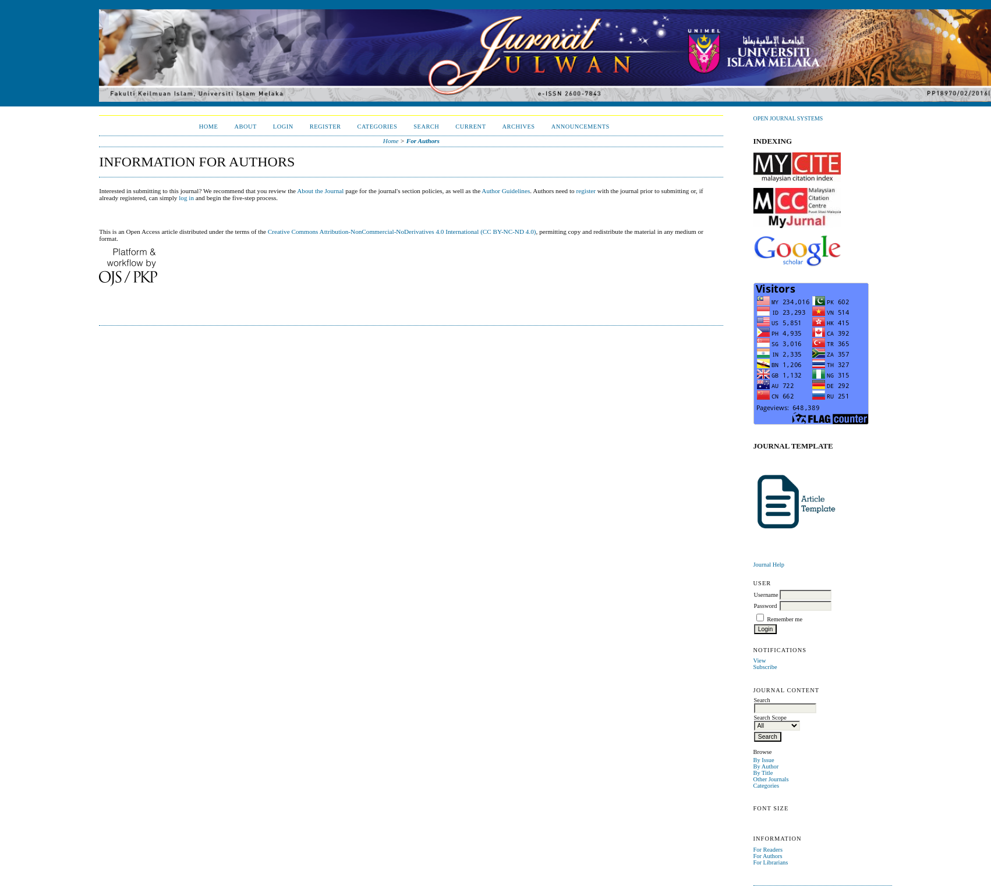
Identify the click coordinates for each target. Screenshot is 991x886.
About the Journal (320, 190)
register (586, 190)
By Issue (763, 760)
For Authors (768, 856)
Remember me (784, 619)
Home (208, 126)
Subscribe (765, 667)
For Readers (768, 849)
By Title (763, 773)
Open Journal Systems (788, 118)
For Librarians (770, 862)
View (759, 660)
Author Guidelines (506, 190)
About (245, 126)
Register (325, 126)
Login (283, 126)
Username (766, 595)
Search (426, 126)
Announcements (580, 126)
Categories (766, 785)
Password (765, 606)
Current (470, 126)
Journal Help (768, 564)
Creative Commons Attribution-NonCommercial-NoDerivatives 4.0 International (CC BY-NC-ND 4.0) (402, 231)
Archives (518, 126)
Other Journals (771, 779)
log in (186, 197)
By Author (766, 766)
